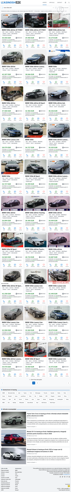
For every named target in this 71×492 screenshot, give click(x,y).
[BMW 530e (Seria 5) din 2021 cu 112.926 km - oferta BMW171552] (12, 321)
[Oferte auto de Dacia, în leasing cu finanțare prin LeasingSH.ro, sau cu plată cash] (3, 396)
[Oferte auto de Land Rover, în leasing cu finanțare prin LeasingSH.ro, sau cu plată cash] (23, 396)
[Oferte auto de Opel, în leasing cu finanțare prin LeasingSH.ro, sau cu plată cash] (9, 399)
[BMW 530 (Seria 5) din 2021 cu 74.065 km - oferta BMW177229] (59, 284)
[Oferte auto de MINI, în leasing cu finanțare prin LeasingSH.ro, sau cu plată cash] (3, 402)
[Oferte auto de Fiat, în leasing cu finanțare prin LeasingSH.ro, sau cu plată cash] (9, 402)
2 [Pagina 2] (37, 383)
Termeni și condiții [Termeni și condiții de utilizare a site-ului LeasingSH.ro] (5, 477)
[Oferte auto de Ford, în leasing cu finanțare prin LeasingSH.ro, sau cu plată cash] (30, 393)
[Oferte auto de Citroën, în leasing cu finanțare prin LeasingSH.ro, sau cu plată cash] (27, 399)
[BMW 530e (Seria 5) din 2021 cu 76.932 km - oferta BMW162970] (12, 357)
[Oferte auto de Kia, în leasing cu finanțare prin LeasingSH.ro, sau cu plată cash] (35, 396)
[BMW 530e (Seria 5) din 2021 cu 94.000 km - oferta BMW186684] (12, 174)
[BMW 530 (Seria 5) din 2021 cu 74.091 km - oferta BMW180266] (12, 284)
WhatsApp (9, 46)
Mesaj (15, 46)
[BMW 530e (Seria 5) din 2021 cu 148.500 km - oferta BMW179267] (35, 284)
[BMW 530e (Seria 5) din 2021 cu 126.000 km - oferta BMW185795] (59, 174)
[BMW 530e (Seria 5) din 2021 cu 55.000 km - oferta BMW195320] (12, 101)
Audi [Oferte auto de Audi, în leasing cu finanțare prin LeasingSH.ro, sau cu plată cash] (16, 474)
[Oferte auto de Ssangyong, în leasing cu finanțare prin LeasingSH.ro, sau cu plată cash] (51, 399)
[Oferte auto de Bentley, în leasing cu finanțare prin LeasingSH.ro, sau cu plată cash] (14, 402)
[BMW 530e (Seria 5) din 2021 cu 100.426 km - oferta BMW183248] (59, 248)
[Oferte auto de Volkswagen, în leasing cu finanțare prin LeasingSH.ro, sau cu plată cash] (38, 393)
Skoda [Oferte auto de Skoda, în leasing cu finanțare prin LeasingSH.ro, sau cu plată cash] (16, 484)
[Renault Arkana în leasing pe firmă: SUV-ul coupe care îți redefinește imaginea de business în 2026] (35, 456)
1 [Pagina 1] (33, 383)
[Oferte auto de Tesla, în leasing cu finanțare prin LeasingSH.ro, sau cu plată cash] (30, 396)
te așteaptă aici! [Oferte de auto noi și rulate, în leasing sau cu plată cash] (66, 474)
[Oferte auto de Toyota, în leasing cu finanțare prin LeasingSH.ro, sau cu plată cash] (25, 393)
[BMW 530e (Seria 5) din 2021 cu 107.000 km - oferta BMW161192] (35, 357)
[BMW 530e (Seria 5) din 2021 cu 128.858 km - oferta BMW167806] (35, 321)
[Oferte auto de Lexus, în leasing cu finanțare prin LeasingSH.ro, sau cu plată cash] (16, 396)
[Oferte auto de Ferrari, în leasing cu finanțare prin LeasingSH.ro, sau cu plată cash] (20, 399)
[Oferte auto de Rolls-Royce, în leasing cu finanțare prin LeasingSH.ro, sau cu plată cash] (53, 402)
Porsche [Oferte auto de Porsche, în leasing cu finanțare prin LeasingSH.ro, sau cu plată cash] (17, 481)
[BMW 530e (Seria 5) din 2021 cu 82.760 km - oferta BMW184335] (59, 211)
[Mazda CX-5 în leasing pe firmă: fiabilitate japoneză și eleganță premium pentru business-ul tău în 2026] (35, 438)
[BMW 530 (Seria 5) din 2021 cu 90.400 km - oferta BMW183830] (35, 248)
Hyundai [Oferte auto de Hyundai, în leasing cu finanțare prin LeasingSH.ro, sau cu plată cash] (17, 483)
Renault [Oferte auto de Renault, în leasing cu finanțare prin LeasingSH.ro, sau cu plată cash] (16, 490)
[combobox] (29, 7)
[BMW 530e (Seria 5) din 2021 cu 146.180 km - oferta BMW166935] (59, 321)
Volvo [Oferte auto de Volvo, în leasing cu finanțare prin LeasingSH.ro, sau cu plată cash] (16, 486)
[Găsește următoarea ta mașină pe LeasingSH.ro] (11, 2)
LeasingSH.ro (67, 488)
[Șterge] (53, 8)
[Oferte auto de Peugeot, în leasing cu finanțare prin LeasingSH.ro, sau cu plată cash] (52, 396)
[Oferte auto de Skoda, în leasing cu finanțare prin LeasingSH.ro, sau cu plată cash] (59, 393)
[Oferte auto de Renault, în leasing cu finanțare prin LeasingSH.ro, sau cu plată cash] (10, 396)
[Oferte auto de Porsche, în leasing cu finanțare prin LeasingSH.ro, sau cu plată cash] (45, 393)
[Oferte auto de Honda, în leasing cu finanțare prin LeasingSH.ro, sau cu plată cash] (44, 399)
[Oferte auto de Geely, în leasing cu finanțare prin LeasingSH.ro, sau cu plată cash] (67, 399)
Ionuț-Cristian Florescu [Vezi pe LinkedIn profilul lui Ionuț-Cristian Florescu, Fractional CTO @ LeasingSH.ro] (69, 486)
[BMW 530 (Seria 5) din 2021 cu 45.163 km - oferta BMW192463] (35, 101)
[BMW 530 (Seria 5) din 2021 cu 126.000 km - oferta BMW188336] (59, 138)
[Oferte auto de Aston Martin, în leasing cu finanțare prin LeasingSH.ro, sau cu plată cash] (30, 402)
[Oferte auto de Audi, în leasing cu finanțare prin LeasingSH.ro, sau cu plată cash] (19, 393)
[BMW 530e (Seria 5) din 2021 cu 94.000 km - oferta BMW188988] (35, 138)
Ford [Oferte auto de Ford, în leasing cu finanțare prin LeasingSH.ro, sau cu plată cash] (16, 477)
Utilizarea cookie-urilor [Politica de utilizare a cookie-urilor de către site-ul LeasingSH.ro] (6, 479)
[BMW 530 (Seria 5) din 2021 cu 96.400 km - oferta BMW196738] (35, 65)
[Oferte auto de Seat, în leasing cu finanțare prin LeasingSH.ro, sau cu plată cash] (37, 402)
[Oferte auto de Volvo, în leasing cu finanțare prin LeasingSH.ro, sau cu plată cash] (64, 393)
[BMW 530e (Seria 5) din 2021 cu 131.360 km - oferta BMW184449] (12, 211)
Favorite (20, 46)
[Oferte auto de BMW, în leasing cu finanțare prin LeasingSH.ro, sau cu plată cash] (3, 393)
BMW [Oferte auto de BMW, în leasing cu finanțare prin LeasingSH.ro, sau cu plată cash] (16, 470)
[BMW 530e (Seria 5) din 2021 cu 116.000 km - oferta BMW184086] (12, 248)
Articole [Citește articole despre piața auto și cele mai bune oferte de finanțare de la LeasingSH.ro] (2, 474)
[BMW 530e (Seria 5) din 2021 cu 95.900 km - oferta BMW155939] (59, 357)
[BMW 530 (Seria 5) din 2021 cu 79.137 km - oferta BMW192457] (59, 101)
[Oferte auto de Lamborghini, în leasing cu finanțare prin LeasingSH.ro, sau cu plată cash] (60, 399)
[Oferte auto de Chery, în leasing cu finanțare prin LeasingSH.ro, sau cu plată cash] (65, 396)
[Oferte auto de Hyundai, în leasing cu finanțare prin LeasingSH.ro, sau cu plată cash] (52, 393)
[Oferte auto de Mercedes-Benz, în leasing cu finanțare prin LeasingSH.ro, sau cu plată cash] (11, 393)
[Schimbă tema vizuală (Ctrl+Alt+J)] (69, 2)
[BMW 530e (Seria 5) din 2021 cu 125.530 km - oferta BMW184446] (35, 211)
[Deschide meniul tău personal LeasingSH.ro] (65, 2)
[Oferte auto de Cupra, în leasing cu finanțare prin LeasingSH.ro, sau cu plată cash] (38, 399)
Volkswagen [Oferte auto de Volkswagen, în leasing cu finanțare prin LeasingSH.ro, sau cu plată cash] (17, 479)
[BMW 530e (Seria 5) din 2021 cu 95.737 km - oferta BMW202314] (35, 28)
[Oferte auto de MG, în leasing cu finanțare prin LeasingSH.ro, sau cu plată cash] (15, 399)
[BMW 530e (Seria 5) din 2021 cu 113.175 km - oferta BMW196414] (59, 65)
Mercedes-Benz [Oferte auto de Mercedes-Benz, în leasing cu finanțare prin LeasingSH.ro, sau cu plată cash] (18, 472)
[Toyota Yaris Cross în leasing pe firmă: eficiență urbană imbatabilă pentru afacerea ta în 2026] (35, 420)
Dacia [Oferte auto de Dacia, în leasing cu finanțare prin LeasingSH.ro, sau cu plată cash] (16, 488)
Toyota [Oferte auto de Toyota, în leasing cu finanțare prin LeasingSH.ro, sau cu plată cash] (16, 475)
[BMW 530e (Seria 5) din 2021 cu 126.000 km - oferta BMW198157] (59, 28)
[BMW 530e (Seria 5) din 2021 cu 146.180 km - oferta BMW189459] (12, 138)
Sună (4, 46)
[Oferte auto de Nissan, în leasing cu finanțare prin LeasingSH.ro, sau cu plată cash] (4, 399)
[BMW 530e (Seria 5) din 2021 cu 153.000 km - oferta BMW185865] (35, 174)
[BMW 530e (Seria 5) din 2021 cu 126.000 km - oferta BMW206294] (12, 28)
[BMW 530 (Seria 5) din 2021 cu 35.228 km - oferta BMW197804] (12, 65)
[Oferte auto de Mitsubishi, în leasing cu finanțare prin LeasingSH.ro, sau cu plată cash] (21, 402)
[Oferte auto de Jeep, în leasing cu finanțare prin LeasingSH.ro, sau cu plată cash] (32, 399)
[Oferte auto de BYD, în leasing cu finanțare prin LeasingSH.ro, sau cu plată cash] (46, 396)
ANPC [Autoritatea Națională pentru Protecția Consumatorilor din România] (2, 490)
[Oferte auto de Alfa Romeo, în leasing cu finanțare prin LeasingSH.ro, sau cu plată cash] (44, 402)
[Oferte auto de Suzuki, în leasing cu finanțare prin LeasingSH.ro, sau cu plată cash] (59, 396)
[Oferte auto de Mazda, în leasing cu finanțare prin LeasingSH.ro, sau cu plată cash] (41, 396)
